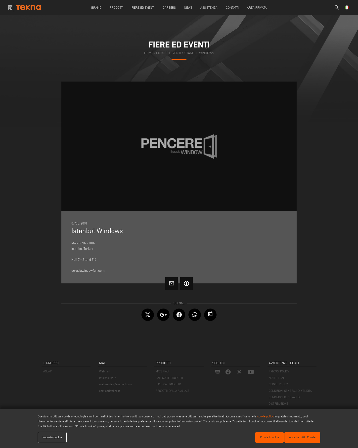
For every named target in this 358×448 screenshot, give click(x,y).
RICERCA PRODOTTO (168, 384)
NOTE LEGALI (277, 377)
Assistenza (209, 7)
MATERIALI (162, 371)
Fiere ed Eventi (143, 7)
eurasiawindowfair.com (88, 270)
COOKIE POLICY (278, 384)
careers (169, 7)
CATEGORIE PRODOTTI (169, 377)
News (188, 7)
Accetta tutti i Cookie (302, 437)
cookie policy (265, 416)
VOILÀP (47, 371)
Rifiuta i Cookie (269, 437)
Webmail (104, 371)
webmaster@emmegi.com (115, 384)
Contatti (232, 7)
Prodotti (116, 7)
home (148, 53)
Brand (96, 7)
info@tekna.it (107, 377)
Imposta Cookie (52, 437)
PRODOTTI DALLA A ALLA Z (172, 390)
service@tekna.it (109, 390)
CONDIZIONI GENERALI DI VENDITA (290, 390)
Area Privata (257, 7)
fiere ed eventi (168, 53)
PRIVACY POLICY (279, 371)
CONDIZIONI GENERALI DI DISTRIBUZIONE (284, 400)
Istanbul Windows (199, 53)
